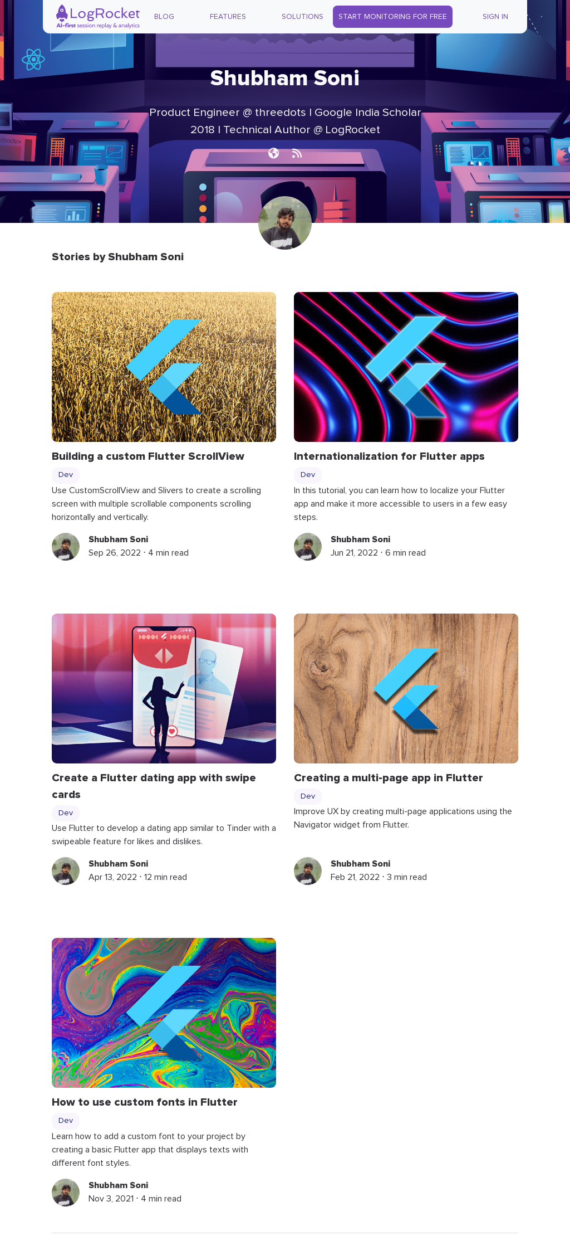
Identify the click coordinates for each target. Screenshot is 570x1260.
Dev (65, 475)
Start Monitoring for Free (392, 17)
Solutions (302, 17)
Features (228, 17)
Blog (164, 17)
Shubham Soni (118, 539)
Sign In (495, 17)
